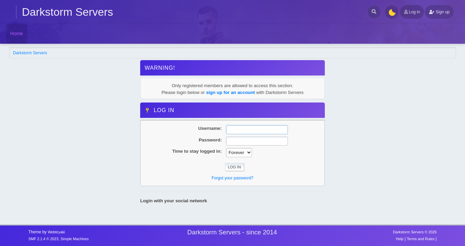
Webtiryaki (56, 232)
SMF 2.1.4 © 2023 (43, 239)
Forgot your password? (233, 178)
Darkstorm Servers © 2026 (415, 232)
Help (399, 239)
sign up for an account (230, 92)
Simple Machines (75, 239)
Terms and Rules (421, 239)
